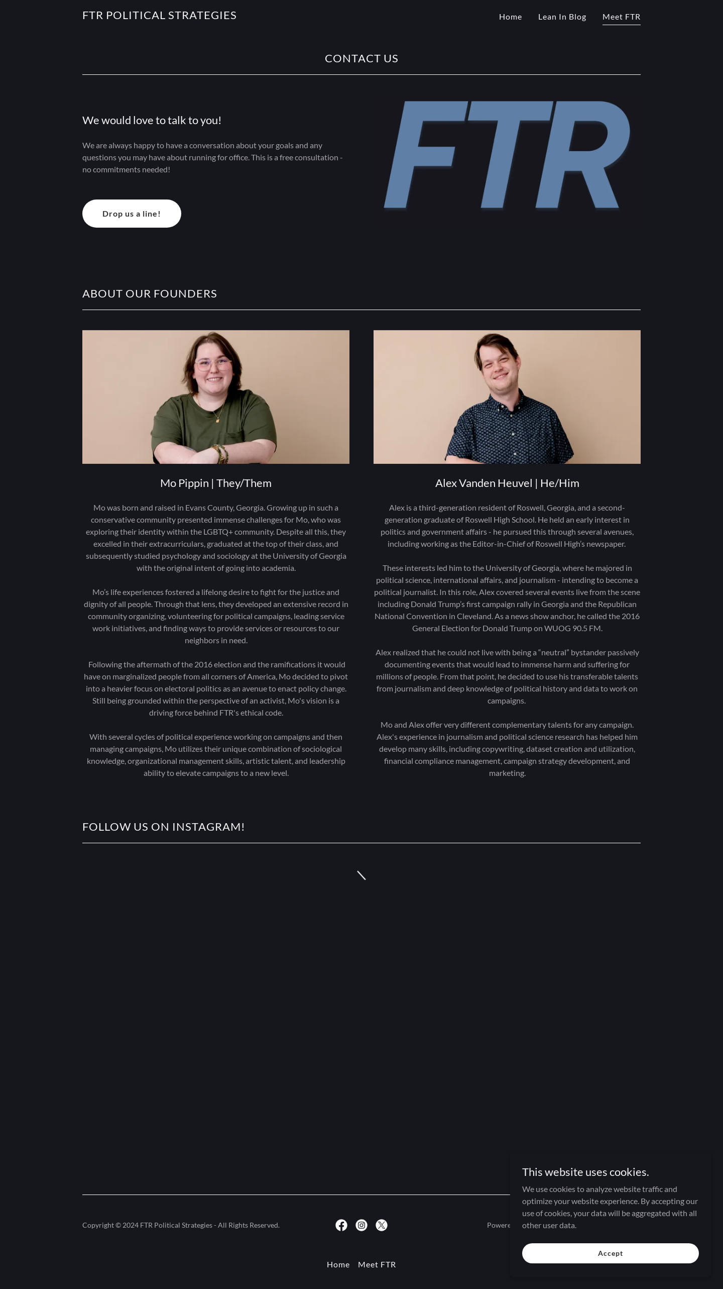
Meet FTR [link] (621, 16)
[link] (159, 16)
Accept (610, 1273)
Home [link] (510, 16)
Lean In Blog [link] (562, 16)
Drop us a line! (131, 213)
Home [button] (338, 1264)
